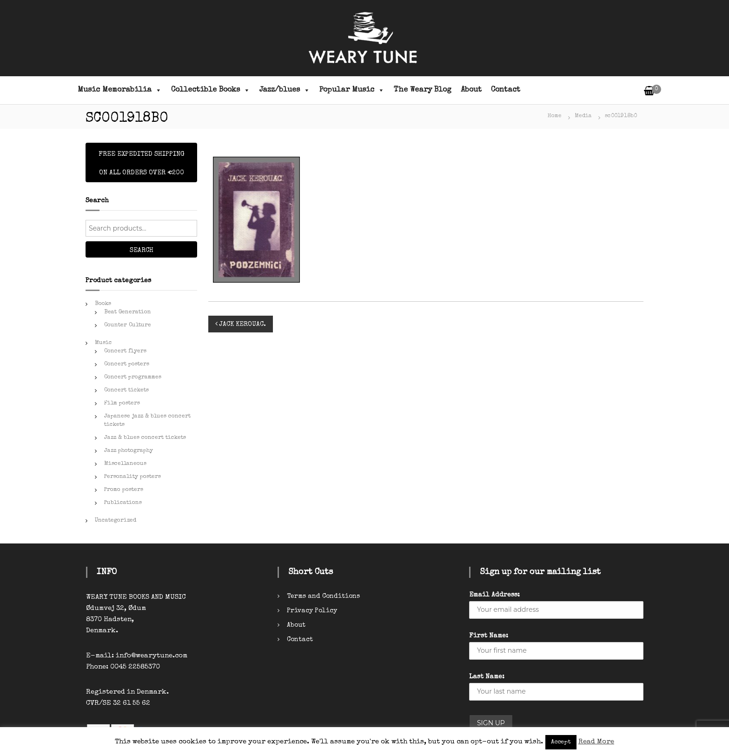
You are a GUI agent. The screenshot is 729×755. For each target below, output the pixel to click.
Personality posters (132, 477)
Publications (123, 503)
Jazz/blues (284, 90)
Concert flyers (125, 351)
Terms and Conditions (323, 596)
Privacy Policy (312, 611)
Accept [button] (561, 742)
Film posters (122, 403)
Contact (505, 90)
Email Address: (494, 595)
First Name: (488, 636)
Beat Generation (127, 312)
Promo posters (123, 490)
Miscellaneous (125, 464)
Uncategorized (115, 520)
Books (103, 304)
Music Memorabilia (120, 90)
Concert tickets (126, 390)
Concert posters (126, 364)
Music (103, 343)
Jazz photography (128, 451)
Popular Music (351, 90)
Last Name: (486, 677)
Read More (596, 741)
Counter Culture (127, 325)
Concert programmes (132, 377)
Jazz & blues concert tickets (145, 438)
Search (141, 250)
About (471, 90)
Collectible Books (210, 90)
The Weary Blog (422, 90)
